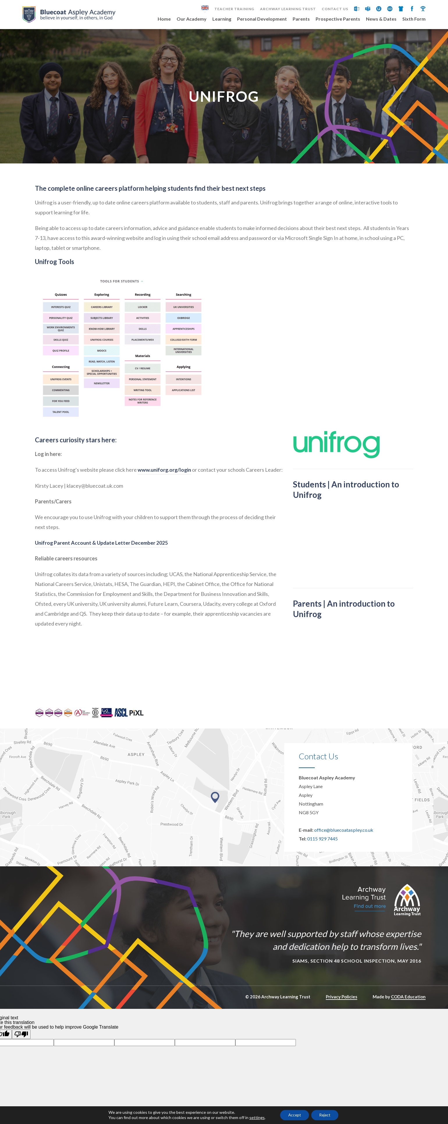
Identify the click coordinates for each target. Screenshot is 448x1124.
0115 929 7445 (322, 844)
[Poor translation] (21, 1039)
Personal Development (262, 19)
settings (254, 1117)
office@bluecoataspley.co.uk (343, 835)
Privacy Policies (341, 1001)
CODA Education (408, 1001)
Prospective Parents (338, 19)
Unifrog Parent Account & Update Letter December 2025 (102, 547)
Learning (221, 19)
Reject (326, 1114)
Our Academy (192, 19)
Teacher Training (234, 9)
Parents (301, 19)
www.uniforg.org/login (165, 475)
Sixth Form (414, 19)
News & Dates (381, 19)
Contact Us (335, 9)
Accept (293, 1114)
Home (164, 19)
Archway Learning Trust (288, 9)
